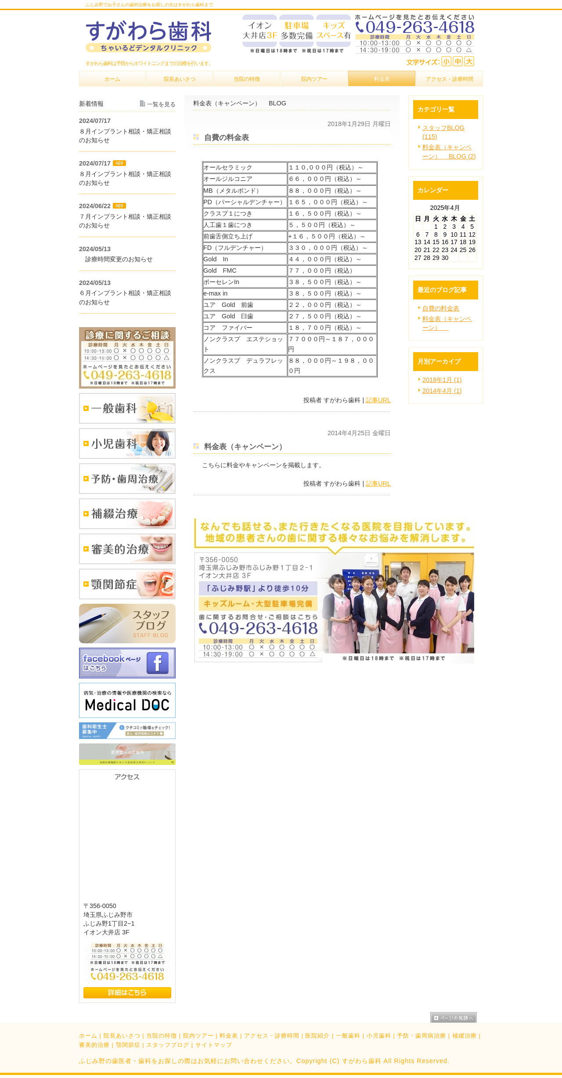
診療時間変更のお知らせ (116, 259)
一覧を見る (161, 104)
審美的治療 (94, 1045)
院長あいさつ (122, 1035)
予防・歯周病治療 (421, 1035)
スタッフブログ (167, 1045)
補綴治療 (464, 1035)
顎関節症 (128, 1045)
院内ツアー (198, 1035)
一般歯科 (348, 1035)
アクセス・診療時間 (271, 1035)
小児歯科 (379, 1035)
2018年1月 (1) (442, 379)
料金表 (229, 1035)
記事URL (378, 400)
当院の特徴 (161, 1035)
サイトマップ (213, 1045)
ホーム (88, 1035)
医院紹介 (317, 1035)
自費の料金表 (440, 308)
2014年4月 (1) (442, 390)
